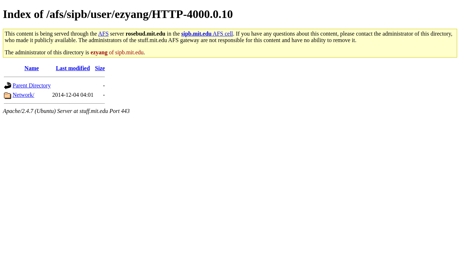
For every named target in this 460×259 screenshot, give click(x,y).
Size (100, 68)
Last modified (73, 68)
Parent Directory (32, 85)
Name (31, 68)
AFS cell (207, 34)
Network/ (23, 95)
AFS (103, 34)
